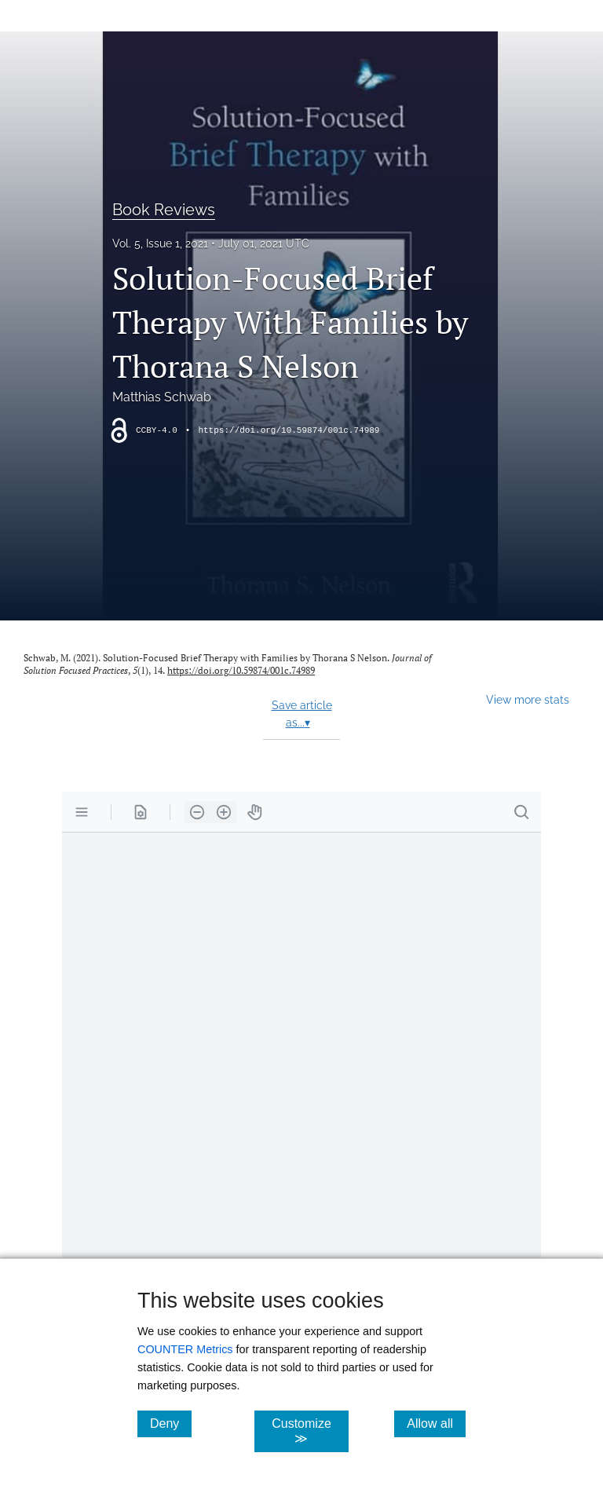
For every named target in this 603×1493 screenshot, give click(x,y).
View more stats (527, 699)
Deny (171, 1423)
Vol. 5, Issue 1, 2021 (160, 243)
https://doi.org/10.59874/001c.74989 (288, 430)
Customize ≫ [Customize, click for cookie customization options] (310, 1431)
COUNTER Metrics (185, 1349)
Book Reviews (163, 209)
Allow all (436, 1423)
